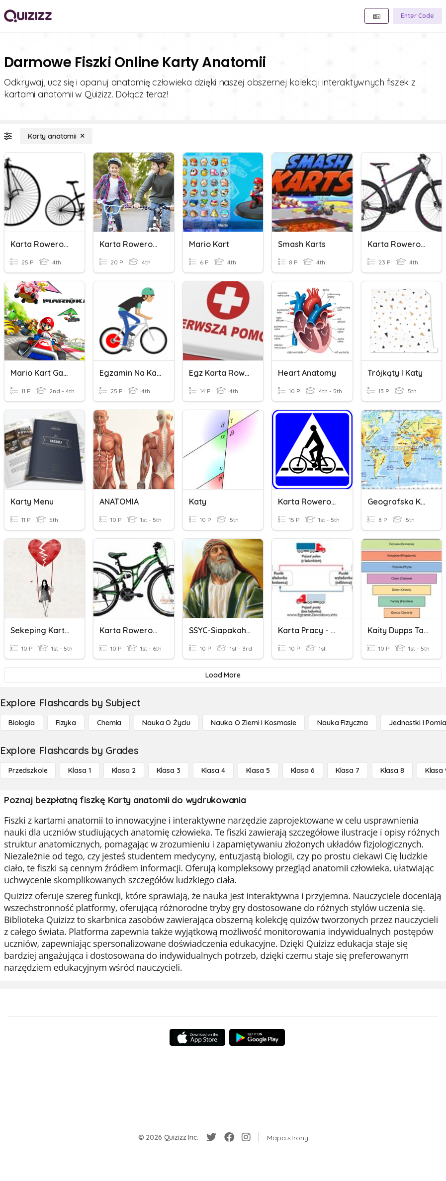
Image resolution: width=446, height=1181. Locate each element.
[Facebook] (229, 1137)
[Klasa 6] (302, 770)
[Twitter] (211, 1137)
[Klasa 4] (213, 770)
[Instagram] (246, 1137)
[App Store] (197, 1037)
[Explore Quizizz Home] (28, 15)
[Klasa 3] (168, 770)
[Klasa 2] (123, 770)
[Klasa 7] (347, 770)
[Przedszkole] (28, 770)
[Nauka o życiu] (166, 723)
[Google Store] (257, 1037)
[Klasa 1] (79, 770)
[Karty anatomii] (56, 136)
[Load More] (223, 675)
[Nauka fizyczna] (342, 723)
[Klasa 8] (392, 770)
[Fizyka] (66, 723)
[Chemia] (109, 723)
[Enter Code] (417, 16)
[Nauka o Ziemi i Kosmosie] (253, 723)
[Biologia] (21, 723)
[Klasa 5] (258, 770)
